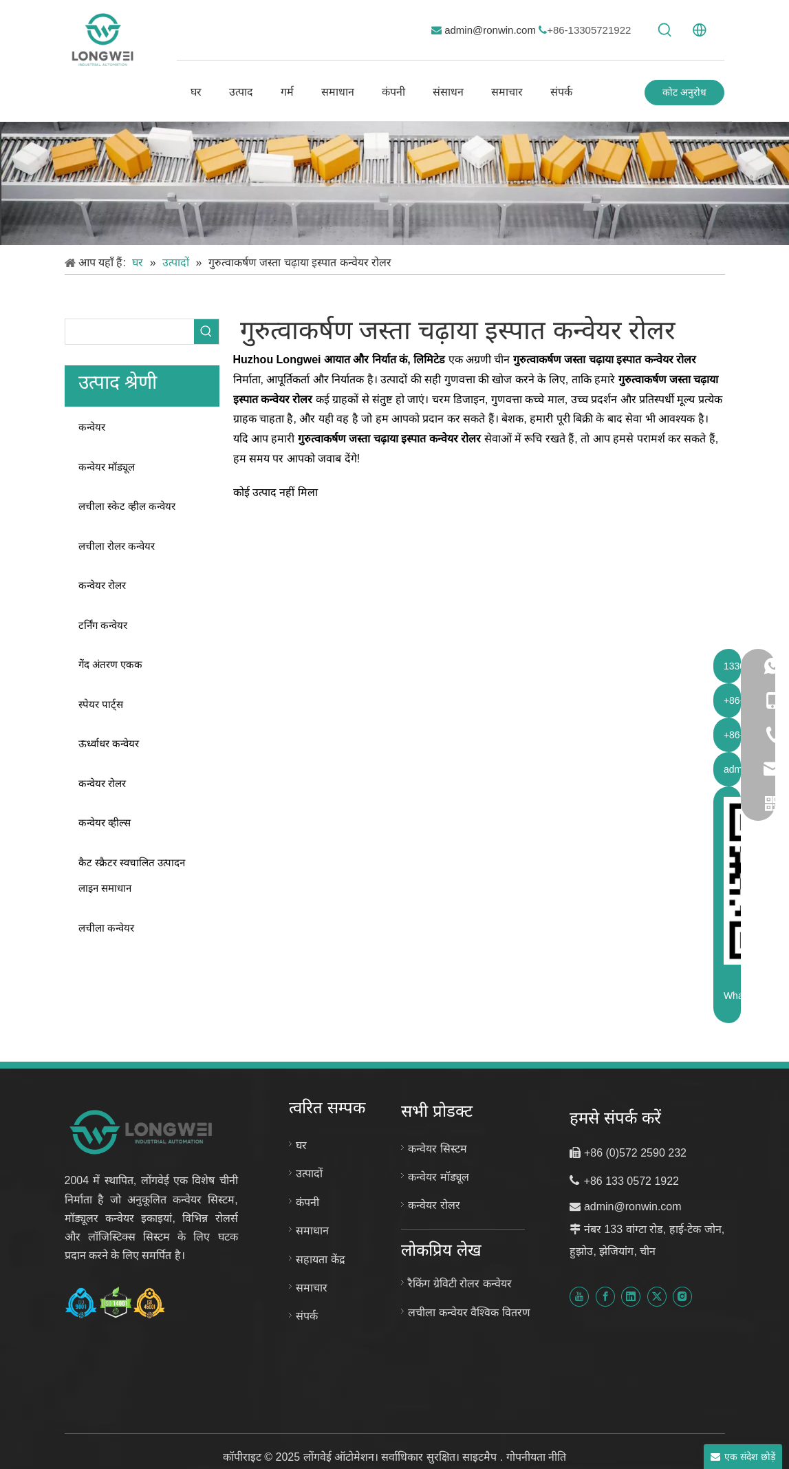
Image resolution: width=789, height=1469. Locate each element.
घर (301, 1145)
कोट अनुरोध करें (684, 96)
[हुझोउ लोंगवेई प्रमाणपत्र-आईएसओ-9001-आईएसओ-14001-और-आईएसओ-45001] (115, 1302)
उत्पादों (309, 1173)
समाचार (311, 1288)
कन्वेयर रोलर (102, 585)
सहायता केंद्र (320, 1259)
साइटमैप (480, 1457)
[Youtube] (579, 1297)
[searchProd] (129, 331)
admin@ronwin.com (491, 30)
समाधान (312, 1230)
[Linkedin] (630, 1297)
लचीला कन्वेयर (106, 928)
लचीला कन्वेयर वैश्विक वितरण (469, 1312)
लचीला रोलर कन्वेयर (116, 546)
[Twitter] (657, 1297)
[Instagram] (682, 1297)
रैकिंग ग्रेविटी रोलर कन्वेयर (459, 1283)
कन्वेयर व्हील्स (104, 822)
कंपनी (307, 1202)
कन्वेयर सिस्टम (437, 1149)
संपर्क (307, 1316)
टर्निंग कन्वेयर (102, 625)
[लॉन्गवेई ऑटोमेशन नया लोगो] (142, 1131)
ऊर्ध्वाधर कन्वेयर (108, 743)
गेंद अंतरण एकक (110, 664)
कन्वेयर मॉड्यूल (106, 467)
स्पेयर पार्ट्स (100, 704)
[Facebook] (605, 1297)
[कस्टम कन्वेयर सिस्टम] (394, 183)
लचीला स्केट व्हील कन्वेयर (127, 506)
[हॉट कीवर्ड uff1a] (665, 30)
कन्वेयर (91, 427)
